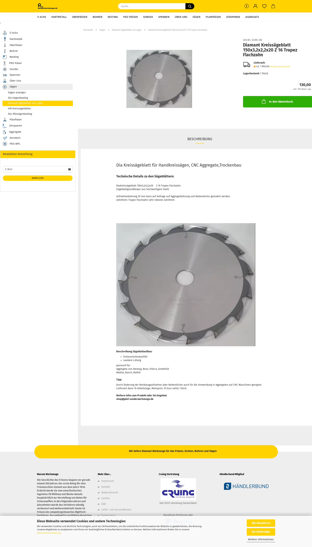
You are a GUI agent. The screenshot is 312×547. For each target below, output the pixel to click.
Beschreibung (199, 139)
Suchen (105, 498)
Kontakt (105, 486)
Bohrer (97, 17)
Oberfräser (79, 17)
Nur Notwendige (261, 531)
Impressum (107, 481)
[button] (255, 6)
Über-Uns (181, 17)
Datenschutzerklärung (48, 533)
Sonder (148, 17)
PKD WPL (11, 144)
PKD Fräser (130, 17)
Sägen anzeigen (17, 92)
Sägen (196, 17)
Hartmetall (59, 17)
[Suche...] (189, 6)
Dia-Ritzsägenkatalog (20, 113)
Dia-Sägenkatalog (18, 97)
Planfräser (213, 17)
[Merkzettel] (264, 6)
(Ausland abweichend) (280, 66)
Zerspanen (233, 17)
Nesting (113, 17)
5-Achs (41, 17)
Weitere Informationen (261, 539)
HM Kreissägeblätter (19, 108)
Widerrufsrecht (109, 492)
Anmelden (38, 178)
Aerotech (11, 138)
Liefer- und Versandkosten (116, 509)
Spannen (163, 17)
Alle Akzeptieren (261, 523)
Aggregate (252, 17)
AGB (103, 503)
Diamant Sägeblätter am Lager (25, 103)
